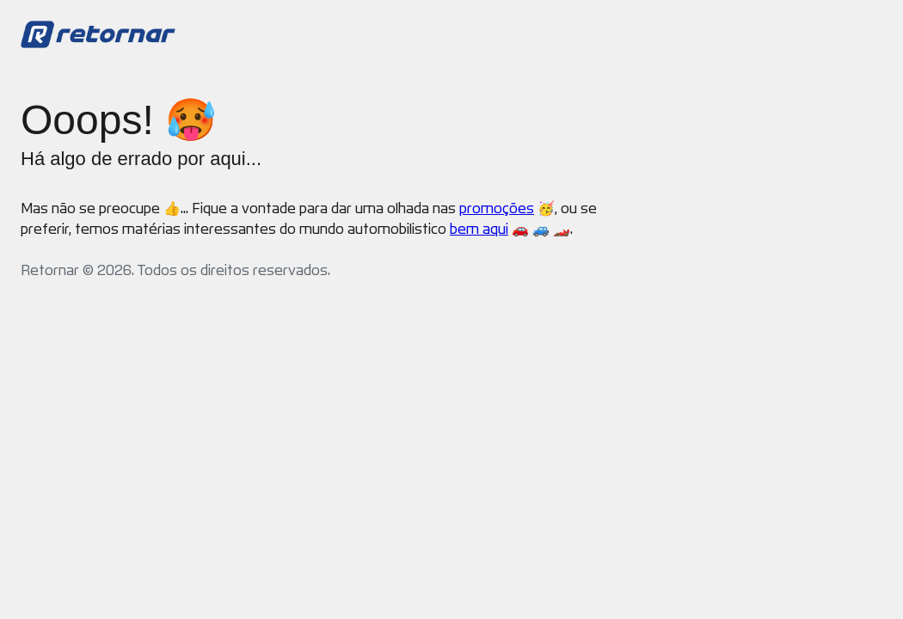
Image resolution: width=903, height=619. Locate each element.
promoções (496, 208)
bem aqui (479, 229)
